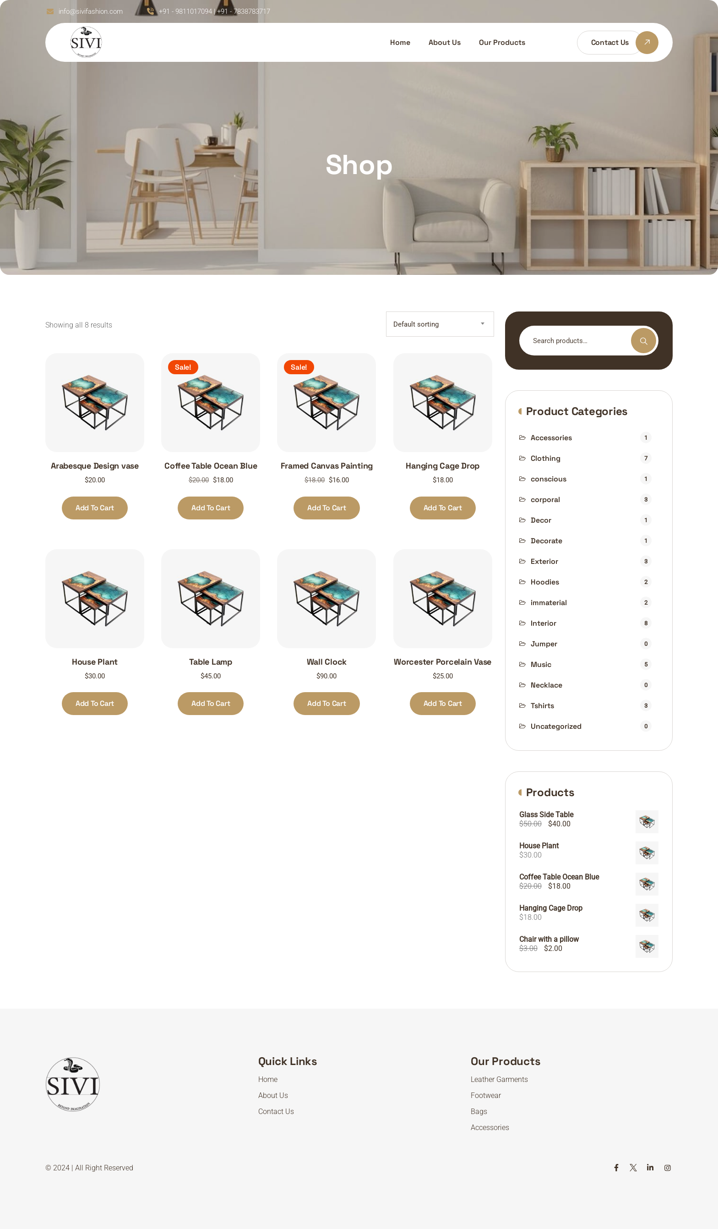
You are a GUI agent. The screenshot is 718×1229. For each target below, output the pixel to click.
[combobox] (440, 324)
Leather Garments (499, 1079)
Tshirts (542, 705)
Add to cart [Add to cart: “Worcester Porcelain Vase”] (443, 703)
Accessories (551, 437)
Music (541, 664)
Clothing (545, 458)
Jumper (544, 644)
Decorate (546, 541)
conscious (548, 479)
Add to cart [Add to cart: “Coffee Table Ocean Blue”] (210, 508)
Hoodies (545, 582)
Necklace (546, 685)
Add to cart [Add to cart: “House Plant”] (95, 703)
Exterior (544, 561)
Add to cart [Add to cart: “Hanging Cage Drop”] (443, 508)
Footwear (486, 1095)
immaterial (549, 602)
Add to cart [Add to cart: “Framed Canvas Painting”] (326, 508)
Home (400, 42)
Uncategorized (556, 726)
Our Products (502, 42)
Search (643, 340)
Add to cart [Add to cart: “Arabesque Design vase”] (95, 508)
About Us (445, 42)
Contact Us (276, 1111)
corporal (545, 499)
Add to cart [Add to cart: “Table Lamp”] (210, 703)
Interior (543, 623)
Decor (541, 520)
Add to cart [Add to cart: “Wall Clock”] (326, 703)
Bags (479, 1111)
